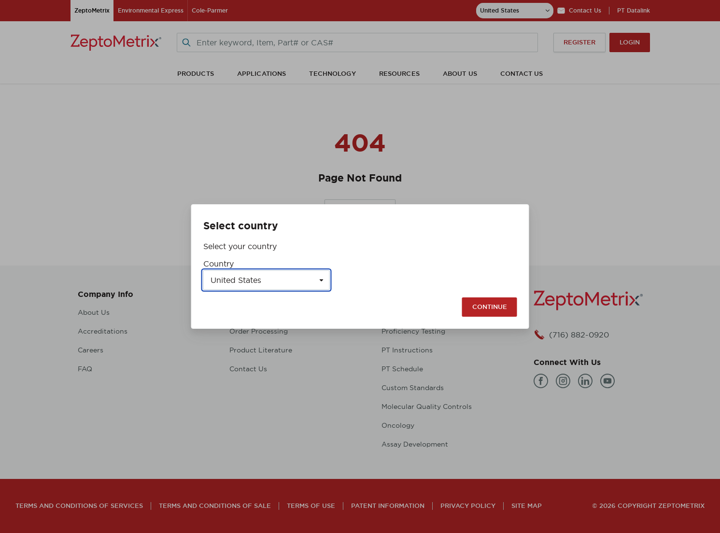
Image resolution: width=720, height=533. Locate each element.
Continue (489, 307)
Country (218, 263)
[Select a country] (266, 280)
